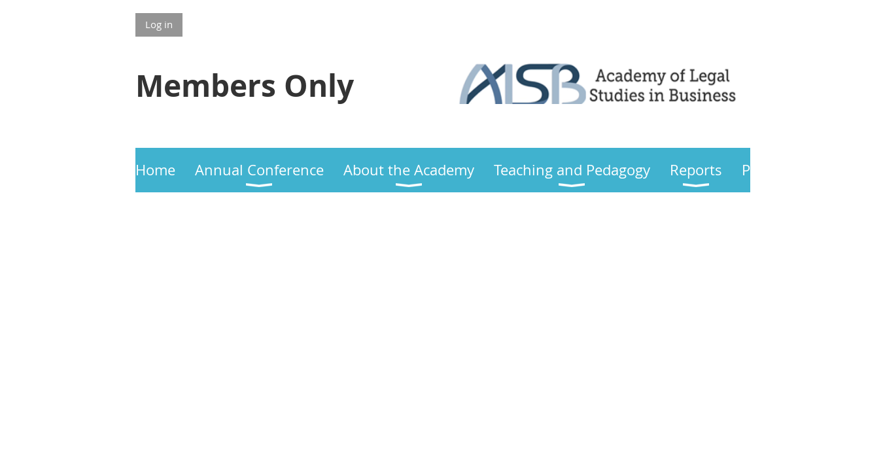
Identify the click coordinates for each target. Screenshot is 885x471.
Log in (159, 24)
